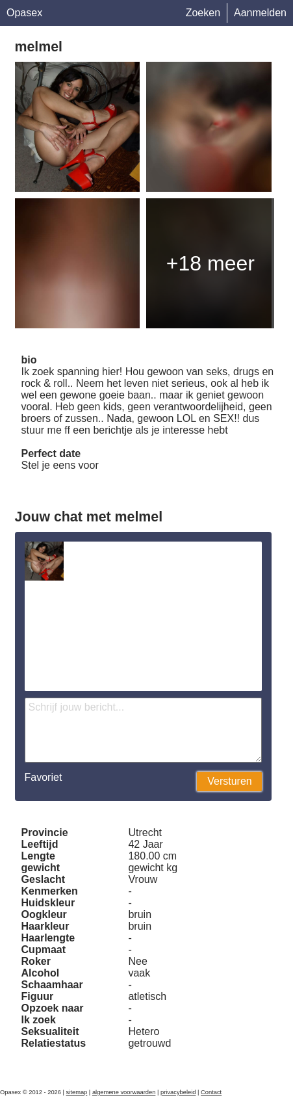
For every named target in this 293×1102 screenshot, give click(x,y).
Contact (211, 1092)
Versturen (229, 781)
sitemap (77, 1092)
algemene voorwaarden (124, 1092)
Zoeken (203, 12)
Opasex (24, 12)
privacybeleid (178, 1092)
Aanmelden (260, 12)
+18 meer (210, 263)
